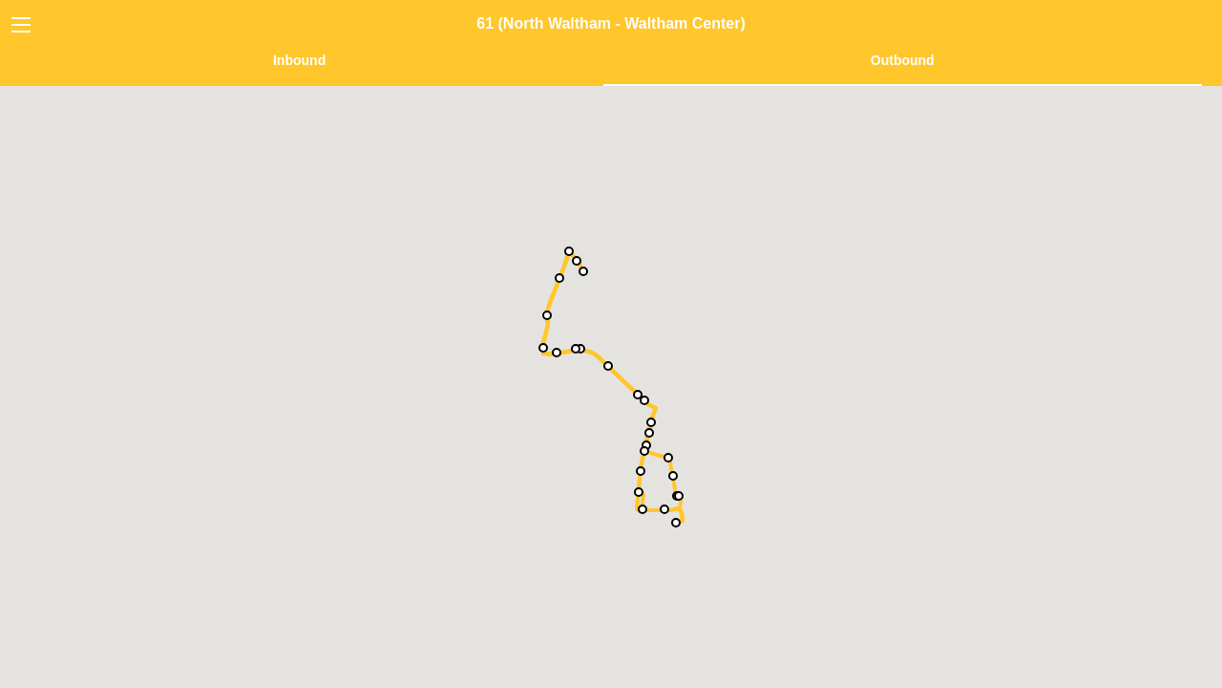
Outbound (903, 60)
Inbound (299, 60)
